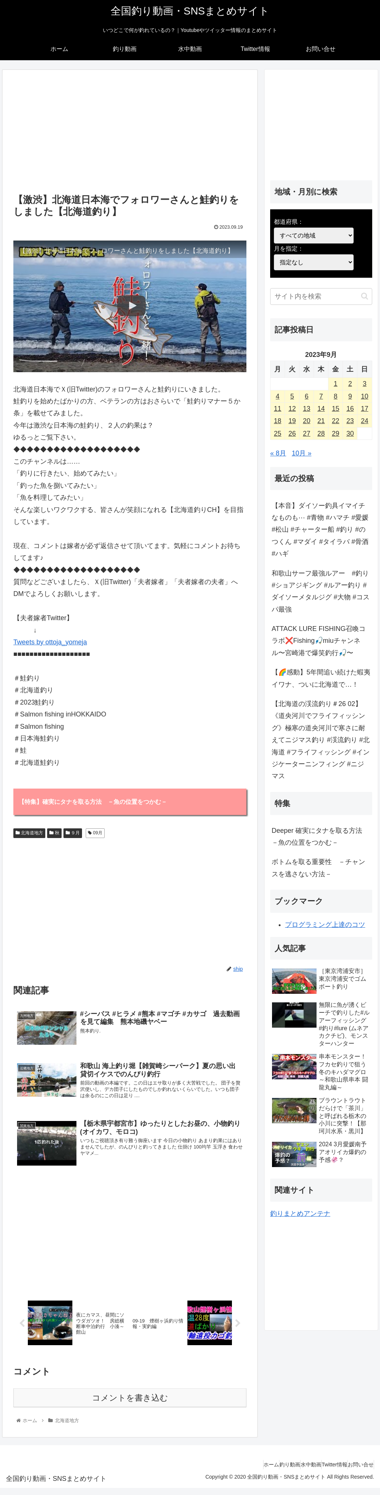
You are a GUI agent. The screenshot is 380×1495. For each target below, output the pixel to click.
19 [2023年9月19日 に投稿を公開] (292, 421)
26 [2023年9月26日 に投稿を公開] (292, 433)
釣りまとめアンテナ (300, 1213)
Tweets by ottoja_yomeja (50, 642)
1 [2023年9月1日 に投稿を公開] (335, 383)
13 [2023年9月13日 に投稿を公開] (306, 408)
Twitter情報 (323, 1472)
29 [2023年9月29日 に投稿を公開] (335, 433)
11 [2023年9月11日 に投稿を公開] (277, 408)
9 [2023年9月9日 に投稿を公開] (350, 396)
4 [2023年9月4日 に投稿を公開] (277, 396)
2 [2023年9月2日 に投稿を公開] (350, 383)
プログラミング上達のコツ (325, 924)
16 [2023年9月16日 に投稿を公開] (350, 408)
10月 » (301, 453)
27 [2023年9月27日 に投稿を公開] (306, 433)
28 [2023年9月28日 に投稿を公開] (321, 433)
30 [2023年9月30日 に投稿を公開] (350, 433)
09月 (95, 834)
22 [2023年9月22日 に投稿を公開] (335, 421)
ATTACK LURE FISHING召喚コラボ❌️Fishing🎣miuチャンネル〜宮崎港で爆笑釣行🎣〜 (319, 641)
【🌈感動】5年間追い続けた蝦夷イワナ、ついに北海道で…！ (321, 678)
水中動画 (292, 1472)
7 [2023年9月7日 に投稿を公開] (321, 396)
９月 (73, 834)
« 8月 (278, 453)
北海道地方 (29, 834)
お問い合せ (357, 1472)
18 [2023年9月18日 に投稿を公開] (277, 421)
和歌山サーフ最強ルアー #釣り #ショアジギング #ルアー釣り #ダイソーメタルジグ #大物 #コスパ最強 (321, 591)
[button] (364, 296)
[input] (321, 296)
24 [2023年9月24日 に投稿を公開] (364, 421)
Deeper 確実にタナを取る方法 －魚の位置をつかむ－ (320, 836)
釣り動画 (263, 1472)
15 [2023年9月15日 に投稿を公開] (335, 408)
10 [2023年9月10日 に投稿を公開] (364, 396)
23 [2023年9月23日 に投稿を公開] (350, 421)
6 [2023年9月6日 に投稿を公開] (306, 396)
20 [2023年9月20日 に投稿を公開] (306, 421)
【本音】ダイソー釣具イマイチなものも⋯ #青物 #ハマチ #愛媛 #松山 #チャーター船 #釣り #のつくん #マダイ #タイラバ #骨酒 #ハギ (320, 530)
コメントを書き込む (130, 1404)
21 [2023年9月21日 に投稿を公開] (321, 421)
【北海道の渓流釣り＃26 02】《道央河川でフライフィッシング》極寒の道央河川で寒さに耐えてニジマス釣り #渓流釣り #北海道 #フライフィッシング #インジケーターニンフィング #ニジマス (321, 740)
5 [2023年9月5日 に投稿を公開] (292, 396)
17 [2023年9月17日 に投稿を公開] (364, 408)
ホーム (238, 1472)
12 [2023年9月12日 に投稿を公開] (292, 408)
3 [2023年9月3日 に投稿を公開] (364, 383)
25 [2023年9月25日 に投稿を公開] (277, 433)
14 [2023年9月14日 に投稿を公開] (321, 408)
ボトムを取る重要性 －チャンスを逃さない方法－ (318, 867)
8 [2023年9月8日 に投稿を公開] (335, 396)
